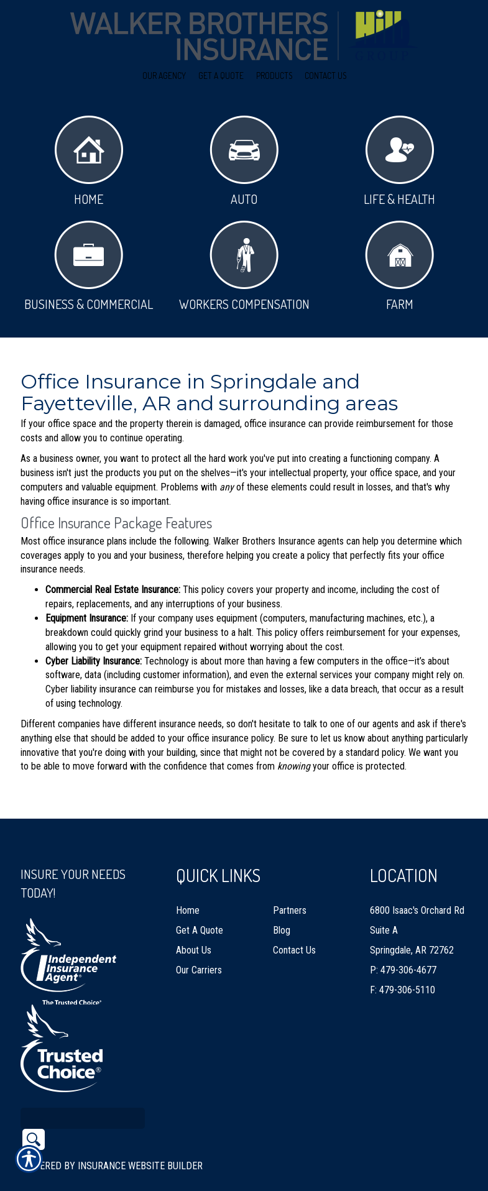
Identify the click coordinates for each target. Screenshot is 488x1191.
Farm (399, 266)
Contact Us (294, 921)
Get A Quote (199, 902)
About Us (193, 921)
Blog (281, 902)
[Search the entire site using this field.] (83, 1089)
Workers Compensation (244, 266)
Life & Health (399, 161)
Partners (289, 882)
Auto (244, 161)
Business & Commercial (88, 266)
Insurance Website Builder (140, 1137)
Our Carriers (199, 941)
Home (89, 161)
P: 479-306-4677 (403, 941)
